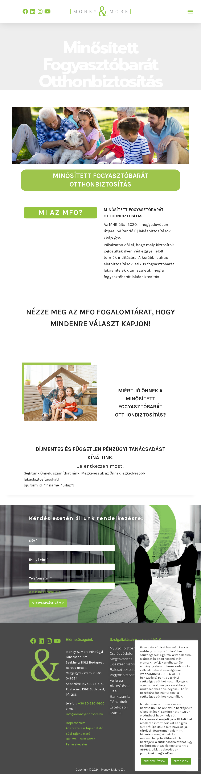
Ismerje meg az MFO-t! (128, 284)
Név (33, 541)
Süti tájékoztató (78, 734)
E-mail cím (39, 559)
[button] (190, 11)
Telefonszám (40, 578)
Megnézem (140, 423)
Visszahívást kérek (48, 603)
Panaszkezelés (77, 744)
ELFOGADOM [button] (181, 761)
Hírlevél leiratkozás (80, 739)
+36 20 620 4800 (91, 703)
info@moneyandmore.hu (84, 714)
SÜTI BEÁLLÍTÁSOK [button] (154, 761)
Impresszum (75, 723)
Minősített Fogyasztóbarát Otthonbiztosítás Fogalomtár (100, 334)
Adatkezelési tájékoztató (84, 728)
